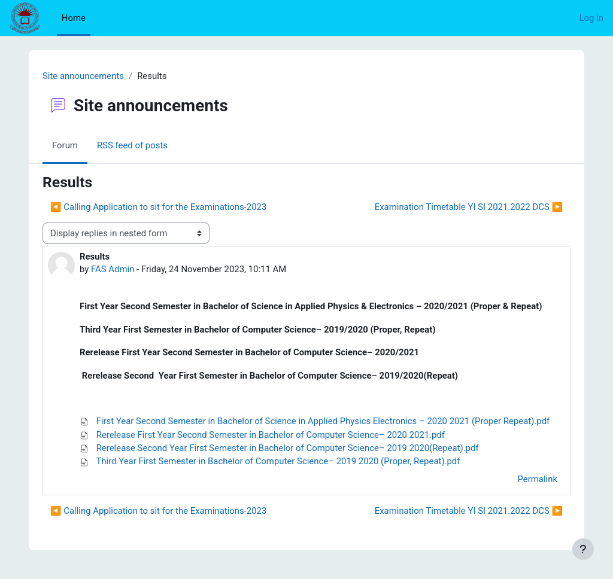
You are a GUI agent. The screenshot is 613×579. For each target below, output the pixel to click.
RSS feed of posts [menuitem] (132, 145)
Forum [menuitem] (65, 145)
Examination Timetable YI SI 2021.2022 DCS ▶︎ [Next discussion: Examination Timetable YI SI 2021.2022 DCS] (469, 207)
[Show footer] (583, 549)
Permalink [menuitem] (537, 479)
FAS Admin (112, 269)
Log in (591, 18)
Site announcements (83, 76)
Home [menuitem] (74, 18)
